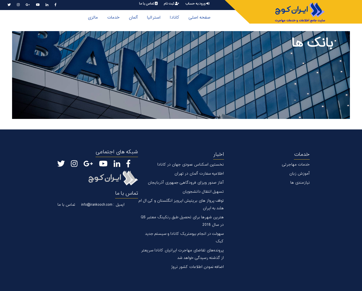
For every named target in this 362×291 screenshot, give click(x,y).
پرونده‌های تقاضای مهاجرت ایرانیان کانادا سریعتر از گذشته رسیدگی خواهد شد (182, 254)
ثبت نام (171, 4)
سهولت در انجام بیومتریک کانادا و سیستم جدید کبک (184, 237)
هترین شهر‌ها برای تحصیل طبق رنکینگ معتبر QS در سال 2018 (182, 221)
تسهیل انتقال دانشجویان (203, 191)
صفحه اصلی (199, 17)
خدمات (113, 17)
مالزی (92, 17)
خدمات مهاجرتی (296, 164)
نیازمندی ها (300, 182)
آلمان (133, 17)
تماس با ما (148, 4)
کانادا (174, 17)
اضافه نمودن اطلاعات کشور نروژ (197, 267)
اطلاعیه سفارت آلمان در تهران (199, 173)
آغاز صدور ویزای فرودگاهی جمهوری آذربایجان (186, 182)
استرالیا (154, 17)
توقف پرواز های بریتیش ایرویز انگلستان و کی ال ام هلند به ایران (181, 204)
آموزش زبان (299, 173)
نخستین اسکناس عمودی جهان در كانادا (190, 164)
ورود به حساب (197, 4)
